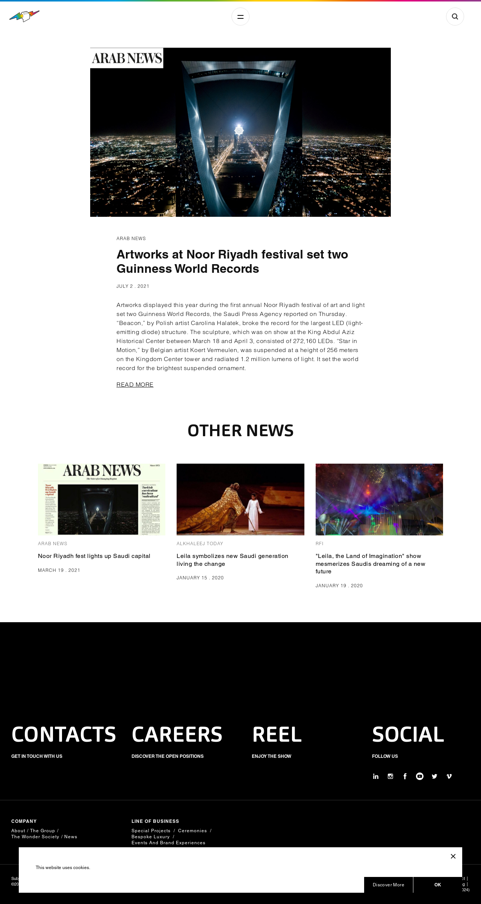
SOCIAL (408, 736)
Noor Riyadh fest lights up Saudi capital (94, 555)
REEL (277, 736)
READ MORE (135, 384)
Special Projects (151, 830)
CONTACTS (63, 736)
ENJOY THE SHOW (271, 756)
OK (438, 884)
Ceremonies (192, 830)
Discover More (388, 884)
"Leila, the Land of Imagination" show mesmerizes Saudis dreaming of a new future (371, 563)
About (18, 830)
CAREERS (177, 736)
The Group (42, 830)
